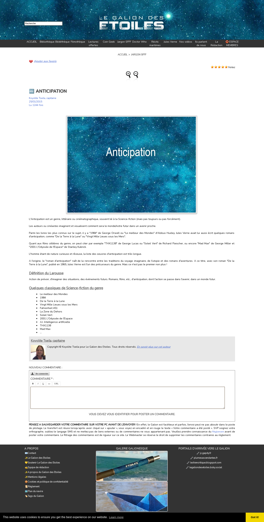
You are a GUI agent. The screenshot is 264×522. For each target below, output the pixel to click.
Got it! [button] (255, 517)
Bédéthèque (62, 42)
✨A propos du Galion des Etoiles (42, 468)
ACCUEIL (32, 42)
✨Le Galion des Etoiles (37, 456)
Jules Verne (170, 42)
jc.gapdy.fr (204, 452)
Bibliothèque (47, 42)
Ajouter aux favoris (45, 61)
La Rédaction (216, 43)
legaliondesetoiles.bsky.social (204, 464)
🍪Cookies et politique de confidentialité (46, 476)
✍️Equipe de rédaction (36, 464)
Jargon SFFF (124, 42)
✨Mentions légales (35, 472)
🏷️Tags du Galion (33, 489)
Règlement (218, 431)
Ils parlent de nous (201, 43)
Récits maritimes (155, 43)
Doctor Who (139, 42)
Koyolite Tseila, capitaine (43, 98)
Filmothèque (78, 42)
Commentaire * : (42, 378)
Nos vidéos (185, 42)
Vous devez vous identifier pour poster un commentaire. (132, 414)
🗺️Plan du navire (33, 485)
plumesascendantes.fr (204, 456)
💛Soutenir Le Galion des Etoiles (42, 460)
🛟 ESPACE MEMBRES (232, 43)
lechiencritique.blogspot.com (204, 460)
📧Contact (30, 452)
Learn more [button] (116, 517)
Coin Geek (109, 42)
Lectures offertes (93, 43)
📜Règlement (31, 481)
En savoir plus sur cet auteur (153, 346)
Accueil (122, 54)
